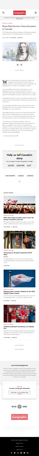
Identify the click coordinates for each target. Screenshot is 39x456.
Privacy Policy (19, 446)
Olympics (30, 175)
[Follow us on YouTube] (24, 453)
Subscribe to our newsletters (19, 393)
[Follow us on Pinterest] (21, 453)
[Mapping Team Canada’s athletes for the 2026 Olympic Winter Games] (19, 286)
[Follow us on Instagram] (18, 453)
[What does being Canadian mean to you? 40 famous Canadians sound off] (19, 212)
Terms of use (19, 443)
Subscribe (21, 165)
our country (10, 175)
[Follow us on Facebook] (11, 453)
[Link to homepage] (19, 12)
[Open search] (3, 13)
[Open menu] (36, 13)
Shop (29, 165)
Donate (11, 165)
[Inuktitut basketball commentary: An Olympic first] (19, 322)
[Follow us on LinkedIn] (27, 453)
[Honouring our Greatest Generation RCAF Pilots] (19, 249)
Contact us (19, 449)
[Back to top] (19, 181)
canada (21, 175)
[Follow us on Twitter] (14, 453)
